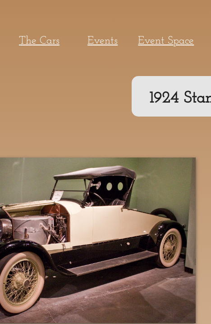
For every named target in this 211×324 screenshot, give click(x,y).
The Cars (39, 41)
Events (102, 41)
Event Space (166, 41)
